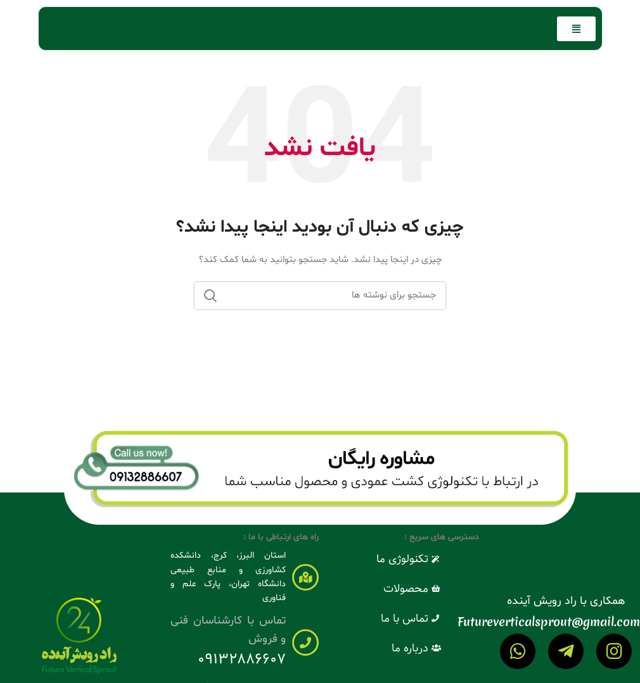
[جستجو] (320, 295)
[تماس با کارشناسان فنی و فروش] (305, 642)
